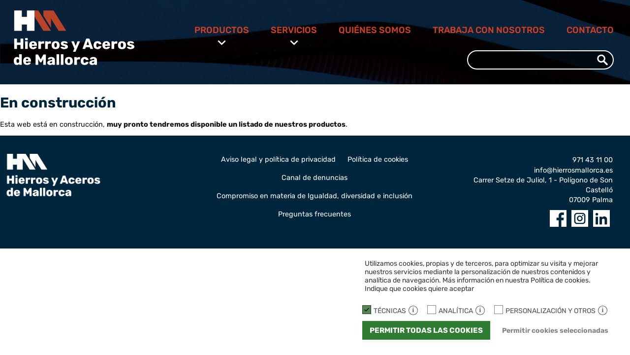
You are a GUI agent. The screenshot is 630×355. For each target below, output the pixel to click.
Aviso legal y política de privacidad (278, 159)
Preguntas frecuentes (314, 214)
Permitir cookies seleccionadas (555, 330)
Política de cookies (377, 159)
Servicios (294, 30)
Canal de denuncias (314, 178)
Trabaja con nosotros (489, 30)
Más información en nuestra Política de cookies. (516, 280)
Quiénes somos (375, 30)
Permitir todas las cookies (426, 330)
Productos (221, 30)
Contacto (590, 30)
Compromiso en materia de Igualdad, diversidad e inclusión (314, 196)
